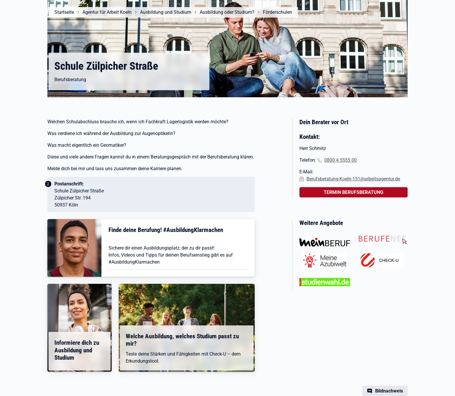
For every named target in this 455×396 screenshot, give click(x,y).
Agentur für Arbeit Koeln (107, 12)
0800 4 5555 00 (340, 160)
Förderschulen (277, 12)
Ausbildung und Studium (165, 12)
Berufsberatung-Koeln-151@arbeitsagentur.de (353, 179)
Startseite (64, 12)
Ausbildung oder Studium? (227, 12)
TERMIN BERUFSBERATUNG (353, 192)
